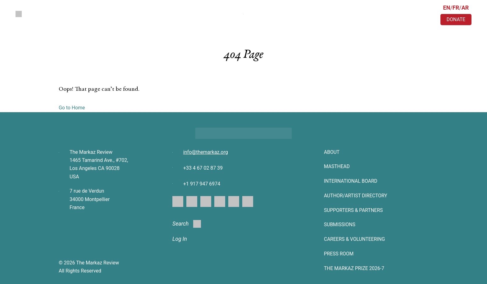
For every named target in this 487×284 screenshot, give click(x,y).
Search (187, 224)
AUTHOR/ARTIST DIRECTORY (356, 195)
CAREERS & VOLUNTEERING (355, 238)
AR (465, 7)
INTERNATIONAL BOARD (351, 181)
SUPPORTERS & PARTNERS (354, 210)
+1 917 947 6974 (202, 184)
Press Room (339, 253)
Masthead (337, 166)
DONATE (455, 19)
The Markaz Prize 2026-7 (355, 267)
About (332, 152)
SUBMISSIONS (340, 224)
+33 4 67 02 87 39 (203, 168)
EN (446, 7)
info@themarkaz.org (205, 152)
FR (456, 7)
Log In (179, 239)
